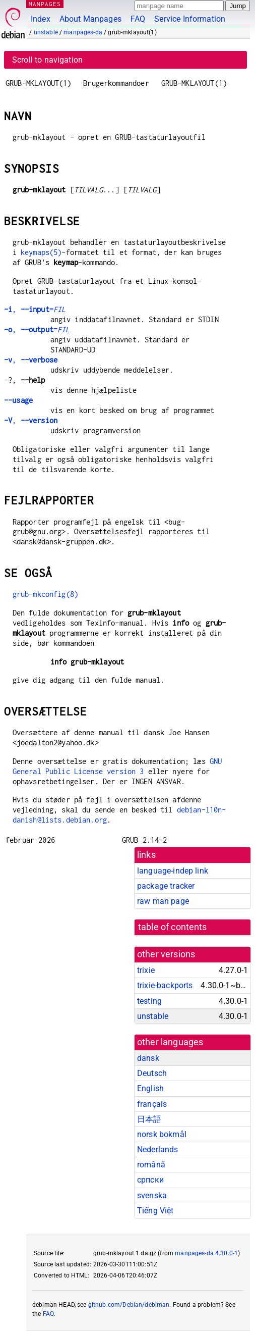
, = (35, 309)
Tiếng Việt (155, 1210)
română (151, 1164)
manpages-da (82, 32)
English (150, 1088)
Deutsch (152, 1073)
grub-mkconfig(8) (45, 594)
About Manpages (90, 19)
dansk (148, 1058)
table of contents (172, 927)
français (152, 1104)
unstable (46, 32)
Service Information (189, 19)
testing (149, 1001)
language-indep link (172, 871)
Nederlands (157, 1149)
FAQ (138, 19)
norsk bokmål (161, 1134)
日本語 (149, 1119)
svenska (152, 1195)
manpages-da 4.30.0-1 (206, 1253)
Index (40, 19)
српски (150, 1180)
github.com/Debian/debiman (129, 1304)
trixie (146, 970)
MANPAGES (45, 4)
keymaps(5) (41, 252)
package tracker (166, 886)
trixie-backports (165, 985)
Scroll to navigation (47, 60)
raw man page (163, 901)
